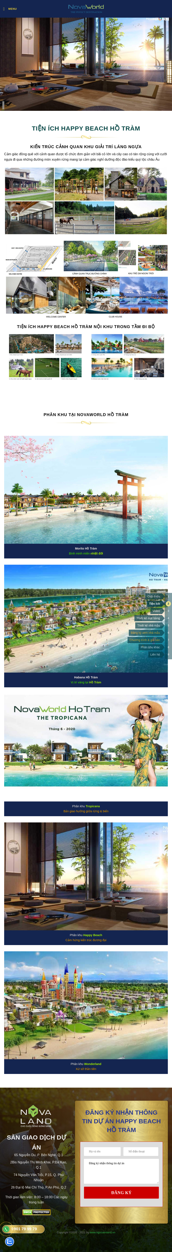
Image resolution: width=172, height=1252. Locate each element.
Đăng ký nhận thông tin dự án (121, 1171)
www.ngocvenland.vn (102, 1232)
